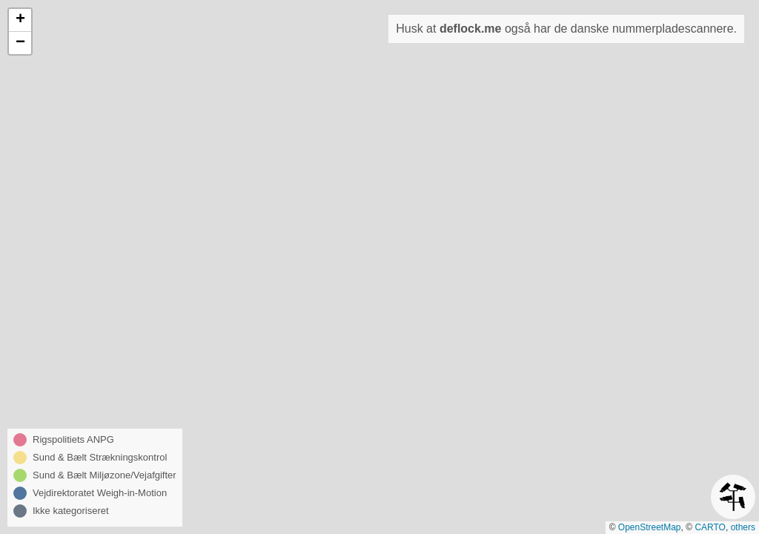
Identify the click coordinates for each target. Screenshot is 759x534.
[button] (20, 20)
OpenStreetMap (649, 527)
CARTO (710, 527)
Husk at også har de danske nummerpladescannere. (566, 28)
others (743, 527)
